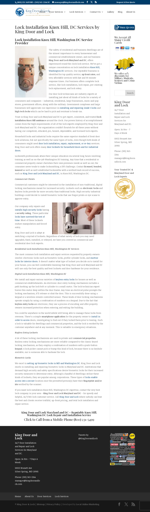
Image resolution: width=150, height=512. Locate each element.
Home (42, 12)
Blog (120, 12)
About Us (130, 12)
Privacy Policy (53, 504)
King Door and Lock (69, 396)
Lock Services (76, 12)
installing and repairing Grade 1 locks (78, 107)
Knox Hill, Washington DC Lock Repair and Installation (62, 414)
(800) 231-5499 (84, 419)
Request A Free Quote (126, 2)
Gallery (110, 12)
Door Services (56, 12)
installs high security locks (28, 209)
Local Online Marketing (87, 504)
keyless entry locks (65, 279)
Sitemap (41, 504)
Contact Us (95, 12)
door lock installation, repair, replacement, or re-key (64, 143)
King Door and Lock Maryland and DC (41, 173)
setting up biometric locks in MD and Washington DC (53, 363)
